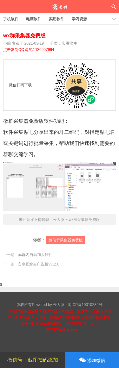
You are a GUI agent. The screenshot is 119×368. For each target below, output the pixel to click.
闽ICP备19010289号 (85, 305)
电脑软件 (33, 19)
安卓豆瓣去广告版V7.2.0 (38, 264)
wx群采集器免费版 (24, 35)
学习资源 (79, 19)
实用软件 (56, 19)
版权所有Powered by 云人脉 (40, 305)
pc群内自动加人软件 (35, 255)
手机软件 (10, 19)
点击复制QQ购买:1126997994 (28, 49)
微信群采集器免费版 (66, 240)
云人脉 (59, 6)
